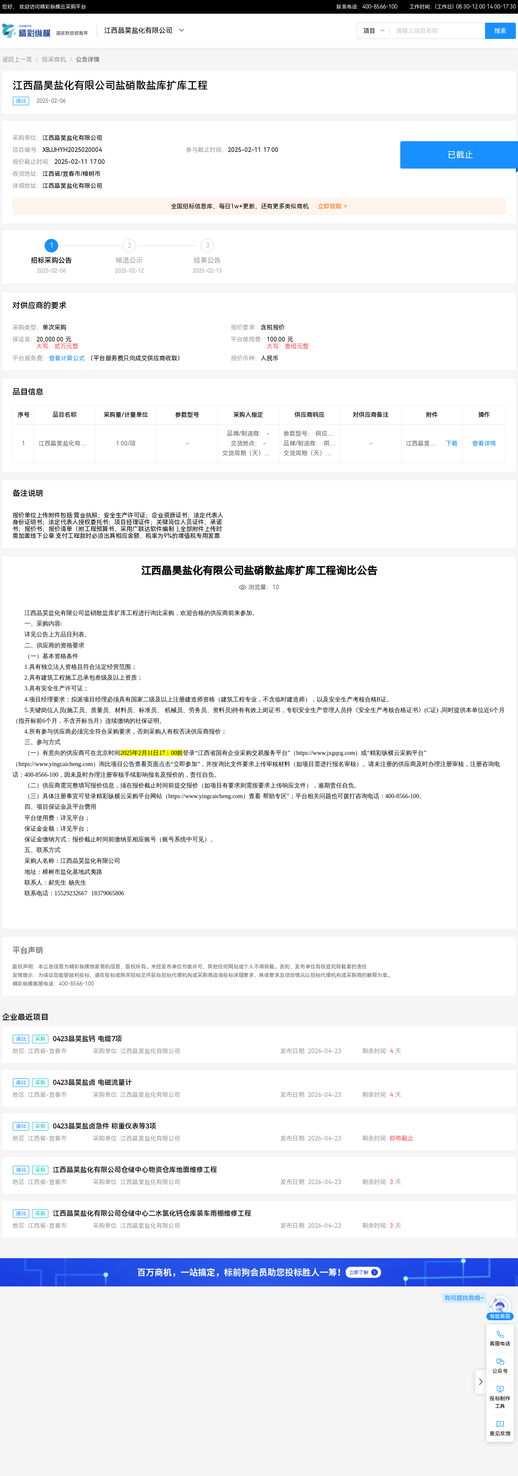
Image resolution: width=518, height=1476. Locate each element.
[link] (17, 59)
